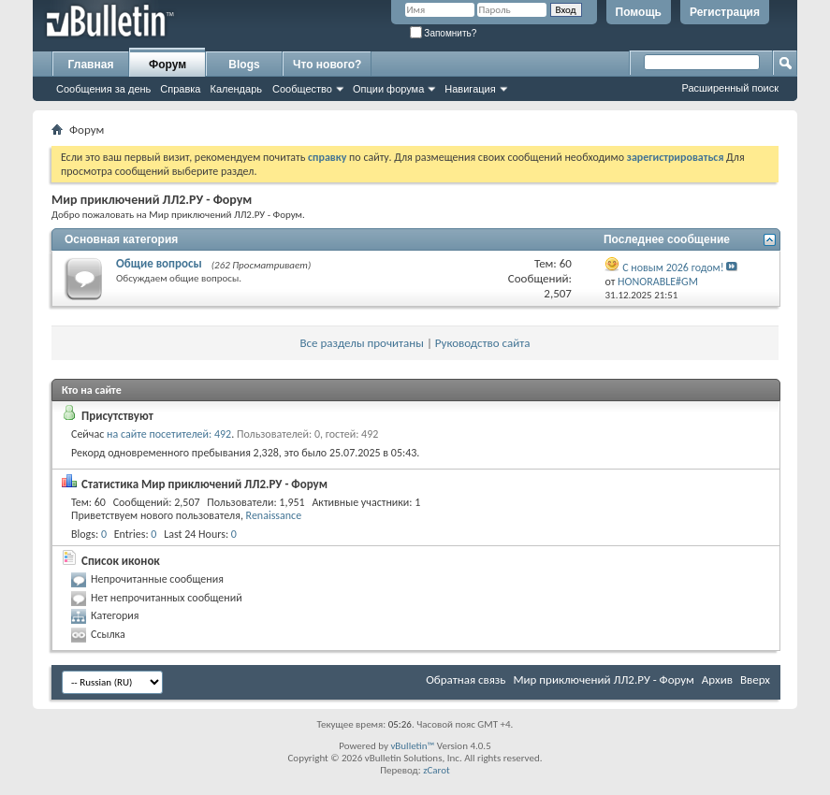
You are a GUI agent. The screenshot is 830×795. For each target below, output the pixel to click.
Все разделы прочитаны (361, 343)
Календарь (236, 88)
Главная (91, 64)
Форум (167, 64)
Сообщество (302, 88)
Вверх (755, 679)
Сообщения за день (103, 88)
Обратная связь (465, 679)
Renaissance (274, 515)
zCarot (436, 770)
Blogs (243, 64)
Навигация (469, 88)
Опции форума (388, 88)
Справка (180, 88)
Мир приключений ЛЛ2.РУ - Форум (603, 679)
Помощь (639, 12)
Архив (717, 679)
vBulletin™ (412, 746)
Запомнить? (443, 33)
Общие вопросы (159, 263)
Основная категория (121, 239)
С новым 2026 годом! (672, 267)
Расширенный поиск (730, 88)
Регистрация (725, 12)
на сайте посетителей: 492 (169, 434)
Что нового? (327, 64)
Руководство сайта (483, 343)
